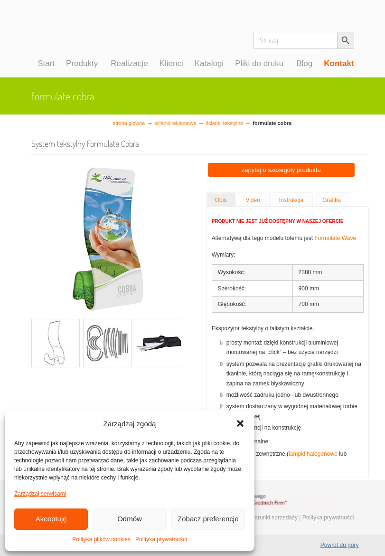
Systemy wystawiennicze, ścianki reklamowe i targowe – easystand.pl (72, 40)
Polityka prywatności (161, 539)
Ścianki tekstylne (225, 123)
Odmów (129, 519)
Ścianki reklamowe (175, 123)
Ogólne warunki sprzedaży (264, 517)
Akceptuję (51, 519)
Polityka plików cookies (101, 539)
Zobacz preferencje (208, 519)
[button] (240, 423)
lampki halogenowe (313, 454)
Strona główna (129, 123)
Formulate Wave (335, 238)
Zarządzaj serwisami (40, 493)
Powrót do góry (339, 545)
